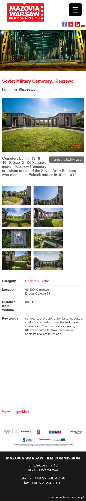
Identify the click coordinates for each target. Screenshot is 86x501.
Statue (45, 281)
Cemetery (32, 281)
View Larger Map (15, 411)
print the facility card (67, 159)
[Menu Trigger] (75, 9)
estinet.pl (78, 497)
